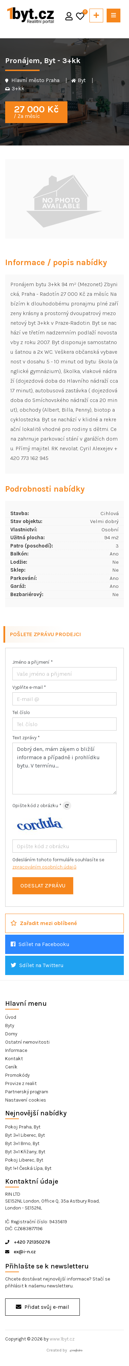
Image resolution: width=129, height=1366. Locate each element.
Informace (16, 1050)
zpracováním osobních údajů (44, 867)
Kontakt (14, 1059)
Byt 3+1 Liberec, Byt (25, 1135)
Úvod (10, 1017)
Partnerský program (26, 1092)
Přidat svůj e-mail (42, 1307)
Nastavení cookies (25, 1100)
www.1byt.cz (62, 1339)
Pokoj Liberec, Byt (24, 1160)
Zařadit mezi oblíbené (44, 923)
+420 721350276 (27, 1242)
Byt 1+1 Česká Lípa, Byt (28, 1168)
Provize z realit (21, 1083)
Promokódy (17, 1075)
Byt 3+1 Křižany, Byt (25, 1152)
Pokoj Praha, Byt (23, 1127)
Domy (11, 1034)
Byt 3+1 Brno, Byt (22, 1143)
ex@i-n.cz (20, 1252)
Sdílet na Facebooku (40, 944)
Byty (9, 1025)
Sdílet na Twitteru (37, 965)
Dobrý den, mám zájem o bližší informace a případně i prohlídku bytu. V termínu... (64, 768)
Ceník (11, 1067)
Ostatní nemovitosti (27, 1042)
